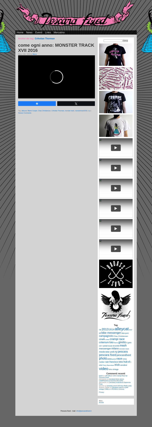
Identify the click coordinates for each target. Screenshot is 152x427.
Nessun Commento (24, 113)
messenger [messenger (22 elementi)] (105, 348)
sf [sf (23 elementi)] (129, 361)
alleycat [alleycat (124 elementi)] (122, 328)
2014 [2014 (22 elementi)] (111, 329)
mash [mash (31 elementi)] (123, 345)
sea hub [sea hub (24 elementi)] (123, 361)
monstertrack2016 (81, 111)
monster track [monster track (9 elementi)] (124, 349)
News (29, 32)
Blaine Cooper (32, 111)
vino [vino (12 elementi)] (110, 369)
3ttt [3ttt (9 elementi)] (100, 330)
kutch (101, 376)
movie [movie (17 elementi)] (102, 352)
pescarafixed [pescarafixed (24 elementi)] (124, 355)
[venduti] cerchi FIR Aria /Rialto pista (119, 386)
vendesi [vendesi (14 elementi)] (123, 365)
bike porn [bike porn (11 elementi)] (125, 333)
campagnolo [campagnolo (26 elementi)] (106, 335)
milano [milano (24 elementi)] (115, 348)
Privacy (101, 392)
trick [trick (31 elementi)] (117, 364)
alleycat (24, 111)
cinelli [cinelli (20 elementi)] (102, 339)
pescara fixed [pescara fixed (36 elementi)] (107, 354)
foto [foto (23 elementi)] (111, 342)
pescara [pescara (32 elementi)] (123, 351)
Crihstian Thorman (58, 111)
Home (20, 32)
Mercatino (59, 32)
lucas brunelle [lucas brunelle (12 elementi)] (113, 346)
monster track (69, 111)
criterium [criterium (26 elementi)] (104, 342)
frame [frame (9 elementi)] (116, 342)
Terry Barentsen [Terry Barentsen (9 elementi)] (108, 365)
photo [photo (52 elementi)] (103, 358)
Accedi (101, 402)
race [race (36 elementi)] (119, 358)
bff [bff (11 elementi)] (100, 333)
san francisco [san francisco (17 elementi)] (111, 362)
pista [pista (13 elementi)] (110, 359)
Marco (35, 54)
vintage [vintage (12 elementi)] (115, 369)
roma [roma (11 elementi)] (125, 359)
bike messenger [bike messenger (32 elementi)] (111, 332)
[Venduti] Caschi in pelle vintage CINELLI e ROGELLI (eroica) (113, 388)
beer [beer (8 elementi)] (130, 330)
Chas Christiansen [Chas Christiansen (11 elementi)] (120, 336)
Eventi (38, 32)
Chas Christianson (44, 111)
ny (89, 111)
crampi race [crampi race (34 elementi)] (117, 339)
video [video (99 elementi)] (103, 368)
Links (48, 32)
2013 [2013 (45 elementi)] (105, 329)
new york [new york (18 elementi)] (109, 351)
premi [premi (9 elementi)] (114, 359)
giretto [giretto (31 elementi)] (122, 342)
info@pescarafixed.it (83, 411)
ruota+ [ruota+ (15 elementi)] (102, 362)
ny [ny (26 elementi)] (116, 351)
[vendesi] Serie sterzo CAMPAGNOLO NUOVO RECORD (111, 380)
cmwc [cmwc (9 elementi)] (107, 339)
